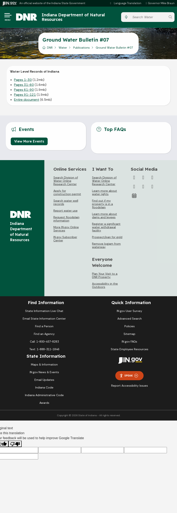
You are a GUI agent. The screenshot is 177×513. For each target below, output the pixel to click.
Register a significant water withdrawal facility (106, 228)
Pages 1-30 (23, 81)
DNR (50, 49)
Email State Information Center (44, 320)
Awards (44, 404)
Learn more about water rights (104, 193)
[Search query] (148, 18)
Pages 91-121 (25, 96)
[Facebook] (134, 179)
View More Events (29, 142)
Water (63, 49)
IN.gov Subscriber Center (65, 240)
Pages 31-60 (24, 86)
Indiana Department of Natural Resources (76, 18)
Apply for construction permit (67, 193)
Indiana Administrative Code (44, 396)
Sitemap (129, 335)
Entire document (26, 101)
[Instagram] (152, 179)
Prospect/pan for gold (107, 238)
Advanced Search (129, 320)
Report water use (65, 212)
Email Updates (44, 381)
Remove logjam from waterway (106, 246)
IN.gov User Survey (129, 312)
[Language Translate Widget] (125, 3)
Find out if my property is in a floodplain (102, 205)
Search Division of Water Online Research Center (65, 182)
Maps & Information (44, 366)
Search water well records (65, 203)
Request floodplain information (66, 220)
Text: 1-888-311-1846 (44, 350)
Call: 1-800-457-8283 (44, 343)
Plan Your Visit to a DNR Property (104, 276)
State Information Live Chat (44, 312)
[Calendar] (134, 197)
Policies (129, 328)
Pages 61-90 (24, 91)
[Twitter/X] (143, 179)
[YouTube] (134, 188)
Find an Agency (44, 335)
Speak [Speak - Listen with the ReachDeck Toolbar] (128, 377)
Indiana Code (44, 389)
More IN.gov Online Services (66, 230)
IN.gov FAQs (129, 343)
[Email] (152, 188)
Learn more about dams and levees (104, 217)
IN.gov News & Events (44, 373)
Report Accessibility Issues (129, 387)
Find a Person (44, 328)
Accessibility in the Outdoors (105, 286)
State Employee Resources (129, 350)
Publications (81, 49)
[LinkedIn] (143, 188)
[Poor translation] (15, 445)
